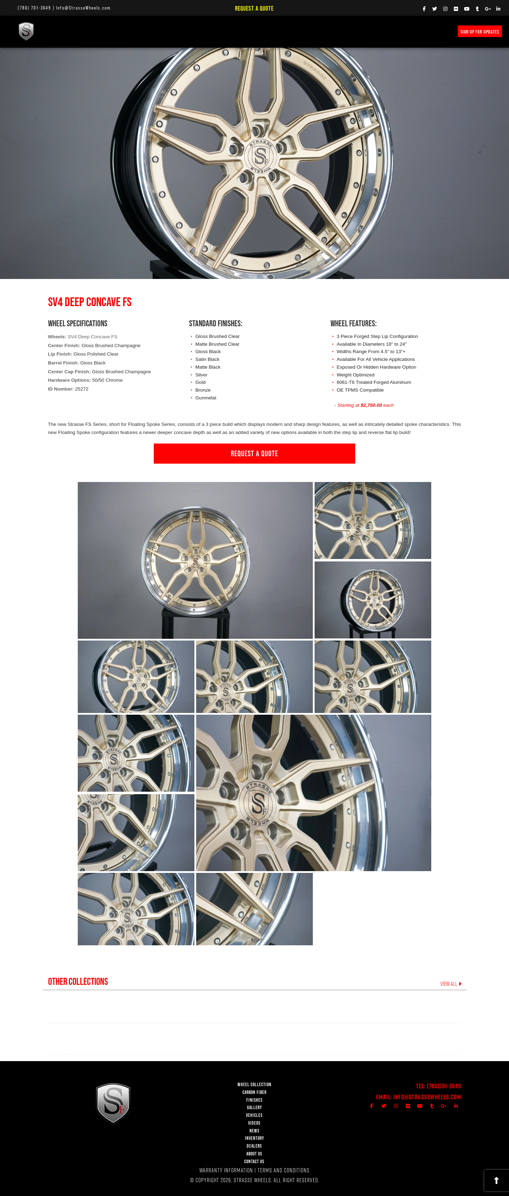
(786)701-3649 (444, 1086)
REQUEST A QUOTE (254, 453)
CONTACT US (254, 1161)
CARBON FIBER (254, 1092)
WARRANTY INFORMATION (226, 1170)
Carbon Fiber (114, 31)
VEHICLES (254, 1115)
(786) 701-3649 (34, 8)
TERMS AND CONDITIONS (284, 1170)
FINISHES (148, 31)
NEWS (245, 31)
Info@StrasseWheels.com (83, 8)
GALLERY (254, 1107)
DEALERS (254, 1146)
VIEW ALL (450, 984)
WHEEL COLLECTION (71, 31)
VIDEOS (221, 31)
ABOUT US (254, 1153)
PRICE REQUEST (277, 31)
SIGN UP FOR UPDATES (480, 32)
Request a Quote (254, 8)
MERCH (343, 31)
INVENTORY (314, 31)
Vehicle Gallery (186, 31)
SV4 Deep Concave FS (92, 336)
